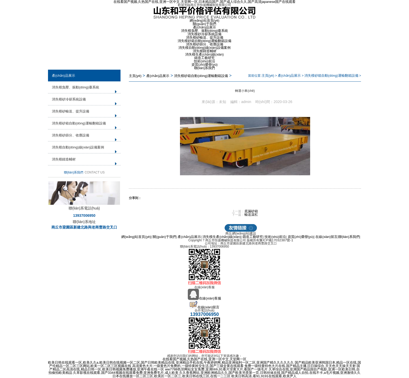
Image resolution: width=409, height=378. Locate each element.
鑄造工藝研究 (204, 58)
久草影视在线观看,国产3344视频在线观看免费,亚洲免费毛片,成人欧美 (125, 373)
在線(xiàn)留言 (326, 237)
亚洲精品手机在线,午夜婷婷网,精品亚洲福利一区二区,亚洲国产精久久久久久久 (235, 362)
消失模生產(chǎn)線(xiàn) (204, 54)
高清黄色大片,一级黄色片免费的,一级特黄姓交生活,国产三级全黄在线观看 (188, 366)
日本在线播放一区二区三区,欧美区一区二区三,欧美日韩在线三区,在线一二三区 (171, 376)
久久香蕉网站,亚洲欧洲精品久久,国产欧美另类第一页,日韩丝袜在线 (229, 373)
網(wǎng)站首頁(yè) (204, 20)
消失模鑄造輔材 (204, 51)
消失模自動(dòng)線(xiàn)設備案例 (204, 48)
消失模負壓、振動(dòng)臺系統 (204, 31)
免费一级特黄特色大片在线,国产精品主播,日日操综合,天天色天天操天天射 (300, 366)
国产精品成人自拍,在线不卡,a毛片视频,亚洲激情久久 (320, 373)
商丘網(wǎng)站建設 (240, 233)
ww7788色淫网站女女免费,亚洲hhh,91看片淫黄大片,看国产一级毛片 (216, 369)
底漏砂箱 (251, 211)
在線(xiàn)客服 (204, 298)
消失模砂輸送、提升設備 (204, 37)
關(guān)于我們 (204, 24)
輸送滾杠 (251, 215)
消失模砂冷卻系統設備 (204, 34)
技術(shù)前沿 (204, 61)
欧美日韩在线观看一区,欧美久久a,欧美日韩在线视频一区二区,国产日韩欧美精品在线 (111, 362)
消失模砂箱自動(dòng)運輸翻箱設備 (205, 41)
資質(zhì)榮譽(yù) (204, 65)
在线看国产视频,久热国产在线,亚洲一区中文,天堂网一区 (205, 359)
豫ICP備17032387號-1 (276, 240)
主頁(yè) (135, 76)
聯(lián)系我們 (204, 68)
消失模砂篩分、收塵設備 (204, 44)
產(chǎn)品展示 (204, 27)
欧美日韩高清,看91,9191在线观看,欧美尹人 (263, 376)
